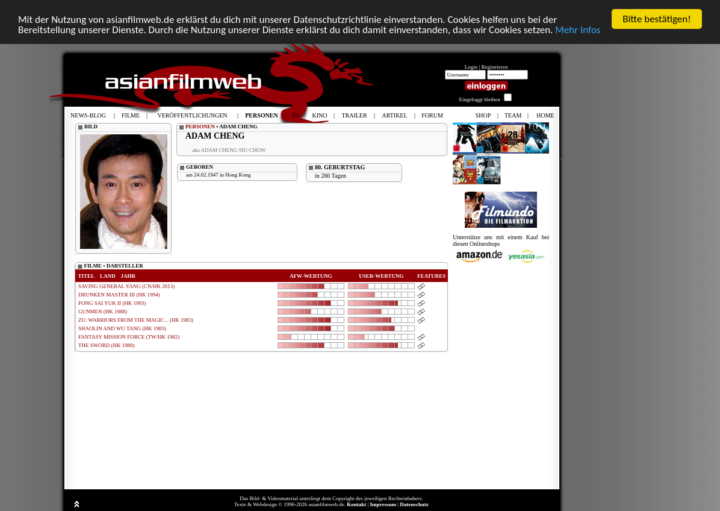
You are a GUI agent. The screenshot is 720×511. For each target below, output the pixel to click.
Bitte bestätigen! (656, 19)
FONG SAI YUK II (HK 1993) (112, 303)
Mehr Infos (577, 29)
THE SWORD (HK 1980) (106, 345)
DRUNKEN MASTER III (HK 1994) (119, 295)
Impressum (383, 504)
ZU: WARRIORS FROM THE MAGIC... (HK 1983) (135, 320)
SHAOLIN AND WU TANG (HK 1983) (122, 328)
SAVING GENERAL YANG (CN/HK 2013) (126, 286)
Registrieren (495, 67)
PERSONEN (200, 127)
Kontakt (356, 504)
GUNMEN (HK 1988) (102, 312)
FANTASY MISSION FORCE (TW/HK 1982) (128, 337)
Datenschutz (414, 504)
